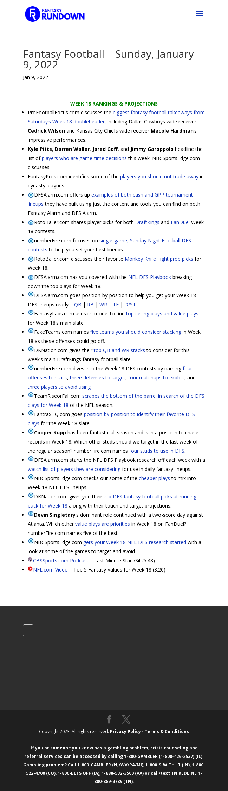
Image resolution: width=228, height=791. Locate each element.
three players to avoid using (59, 386)
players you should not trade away (159, 176)
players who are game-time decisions (84, 158)
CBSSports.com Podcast (61, 560)
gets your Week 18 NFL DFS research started (134, 542)
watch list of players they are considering (74, 469)
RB (90, 304)
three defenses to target (97, 377)
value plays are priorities (102, 524)
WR (103, 304)
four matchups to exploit (156, 377)
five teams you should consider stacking (135, 331)
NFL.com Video (50, 569)
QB (78, 304)
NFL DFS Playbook (149, 277)
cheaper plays (154, 478)
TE (116, 304)
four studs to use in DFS (156, 450)
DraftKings (147, 222)
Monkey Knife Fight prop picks (159, 258)
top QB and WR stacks (119, 350)
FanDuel (180, 222)
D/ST (130, 304)
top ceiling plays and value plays (162, 313)
